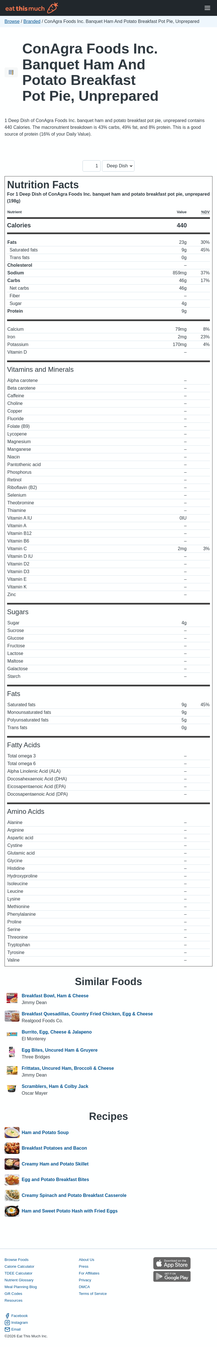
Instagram (16, 1322)
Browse (12, 21)
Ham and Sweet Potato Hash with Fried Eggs (70, 1211)
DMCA (84, 1287)
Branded (32, 21)
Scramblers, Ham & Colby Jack (55, 1086)
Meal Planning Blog (21, 1287)
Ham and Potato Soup (45, 1132)
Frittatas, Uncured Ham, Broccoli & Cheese (68, 1068)
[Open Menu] (207, 8)
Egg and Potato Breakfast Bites (55, 1180)
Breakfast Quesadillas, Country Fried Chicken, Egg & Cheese (87, 1013)
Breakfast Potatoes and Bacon (54, 1148)
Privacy (85, 1280)
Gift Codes (13, 1294)
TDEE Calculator (18, 1273)
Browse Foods (17, 1260)
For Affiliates (89, 1273)
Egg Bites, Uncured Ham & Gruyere (60, 1050)
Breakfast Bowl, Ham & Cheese (55, 995)
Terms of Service (93, 1294)
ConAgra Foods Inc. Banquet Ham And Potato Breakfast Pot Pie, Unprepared (90, 72)
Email (13, 1329)
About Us (86, 1260)
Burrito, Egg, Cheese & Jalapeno (57, 1032)
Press (83, 1266)
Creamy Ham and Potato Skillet (55, 1164)
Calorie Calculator (19, 1266)
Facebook (16, 1316)
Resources (13, 1300)
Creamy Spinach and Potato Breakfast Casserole (74, 1195)
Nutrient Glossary (19, 1280)
